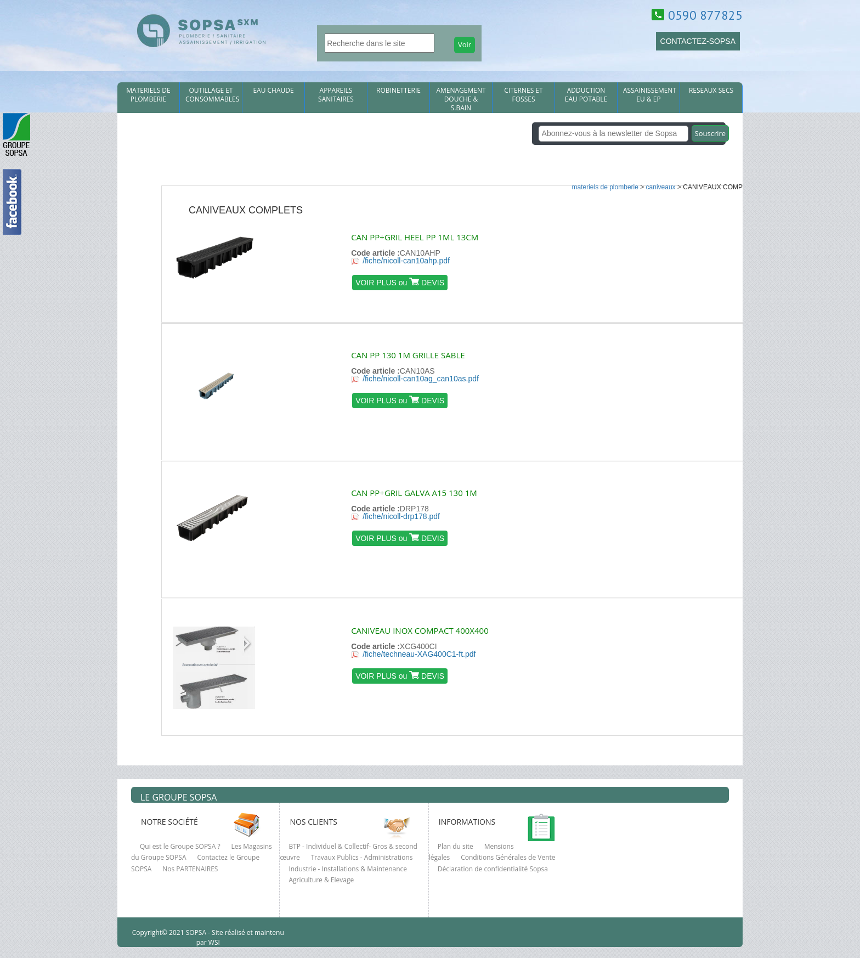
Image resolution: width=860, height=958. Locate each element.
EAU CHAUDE (273, 90)
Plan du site (455, 846)
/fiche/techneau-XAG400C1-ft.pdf (419, 654)
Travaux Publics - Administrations (362, 857)
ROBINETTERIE (398, 90)
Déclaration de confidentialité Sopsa (493, 869)
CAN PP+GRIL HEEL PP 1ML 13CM (414, 237)
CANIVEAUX (661, 187)
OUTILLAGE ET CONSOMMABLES (212, 95)
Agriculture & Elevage (321, 879)
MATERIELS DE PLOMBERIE (148, 95)
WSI (213, 942)
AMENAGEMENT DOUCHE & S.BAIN (460, 99)
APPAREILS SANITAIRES (336, 95)
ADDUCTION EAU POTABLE (586, 95)
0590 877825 (705, 15)
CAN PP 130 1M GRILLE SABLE (408, 355)
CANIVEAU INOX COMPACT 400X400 (420, 630)
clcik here (846, 338)
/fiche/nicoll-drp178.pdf (401, 516)
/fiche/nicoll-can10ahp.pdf (406, 260)
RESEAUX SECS (711, 90)
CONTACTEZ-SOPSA (697, 41)
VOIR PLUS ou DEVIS (399, 282)
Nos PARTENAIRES (190, 869)
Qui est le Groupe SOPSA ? (180, 846)
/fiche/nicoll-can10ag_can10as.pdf (421, 378)
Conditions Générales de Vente (508, 857)
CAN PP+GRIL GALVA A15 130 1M (414, 492)
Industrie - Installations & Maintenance (347, 869)
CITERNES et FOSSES (523, 95)
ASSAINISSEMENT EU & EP (649, 95)
